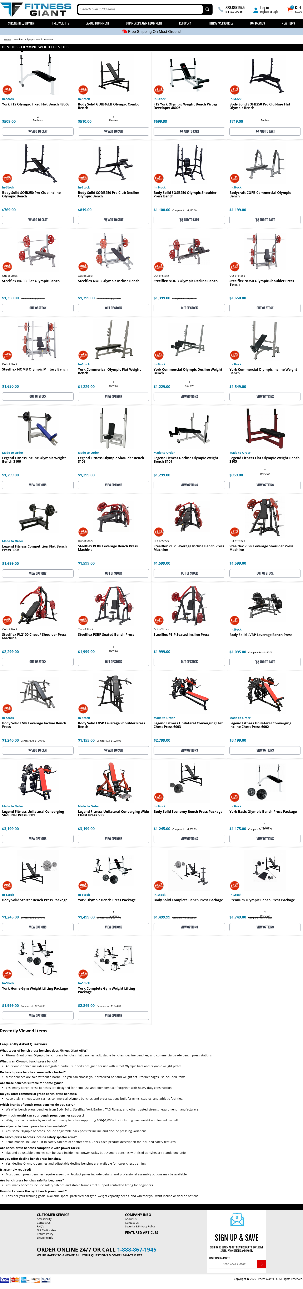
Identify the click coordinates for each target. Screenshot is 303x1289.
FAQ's (40, 1226)
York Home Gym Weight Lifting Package (35, 989)
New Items (288, 23)
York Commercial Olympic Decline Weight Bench (188, 371)
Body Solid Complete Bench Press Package (188, 900)
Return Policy (45, 1234)
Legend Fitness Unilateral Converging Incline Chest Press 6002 (260, 725)
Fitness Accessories (220, 23)
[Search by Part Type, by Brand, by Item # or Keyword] (207, 9)
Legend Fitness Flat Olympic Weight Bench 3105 (264, 460)
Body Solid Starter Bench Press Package (34, 900)
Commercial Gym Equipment (144, 23)
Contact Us (43, 1223)
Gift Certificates (46, 1230)
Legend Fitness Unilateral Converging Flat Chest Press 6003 (188, 725)
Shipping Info (45, 1237)
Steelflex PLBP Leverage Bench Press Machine (108, 548)
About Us (130, 1219)
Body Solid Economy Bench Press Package (188, 812)
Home (7, 39)
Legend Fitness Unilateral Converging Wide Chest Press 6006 (113, 813)
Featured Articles (141, 1232)
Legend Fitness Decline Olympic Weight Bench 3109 (186, 460)
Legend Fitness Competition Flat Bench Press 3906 (34, 548)
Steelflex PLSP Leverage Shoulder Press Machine (261, 548)
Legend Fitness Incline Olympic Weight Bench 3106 (34, 460)
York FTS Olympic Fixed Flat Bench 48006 (35, 105)
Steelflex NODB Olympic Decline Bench (186, 281)
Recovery (185, 23)
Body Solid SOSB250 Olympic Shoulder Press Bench (185, 194)
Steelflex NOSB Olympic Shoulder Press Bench (261, 283)
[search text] (140, 9)
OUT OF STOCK (37, 308)
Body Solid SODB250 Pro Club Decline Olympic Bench (108, 194)
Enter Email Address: (219, 1258)
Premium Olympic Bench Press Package (262, 900)
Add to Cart (38, 131)
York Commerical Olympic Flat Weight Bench (109, 371)
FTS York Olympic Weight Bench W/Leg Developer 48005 (185, 106)
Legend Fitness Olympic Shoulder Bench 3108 (111, 460)
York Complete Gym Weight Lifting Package (106, 990)
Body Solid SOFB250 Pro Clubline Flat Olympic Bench (259, 106)
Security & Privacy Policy (140, 1226)
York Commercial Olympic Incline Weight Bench (263, 371)
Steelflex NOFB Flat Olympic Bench (31, 281)
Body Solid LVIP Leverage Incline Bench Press (34, 725)
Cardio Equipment (97, 23)
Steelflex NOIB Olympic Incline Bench (109, 281)
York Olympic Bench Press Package (107, 900)
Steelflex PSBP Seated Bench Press (106, 635)
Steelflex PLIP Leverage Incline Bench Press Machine (189, 548)
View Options (113, 397)
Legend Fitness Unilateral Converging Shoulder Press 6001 (33, 813)
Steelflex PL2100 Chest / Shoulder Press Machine (34, 636)
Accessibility (44, 1219)
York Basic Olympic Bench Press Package (263, 812)
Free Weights (60, 23)
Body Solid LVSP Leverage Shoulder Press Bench (111, 725)
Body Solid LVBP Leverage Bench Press (260, 635)
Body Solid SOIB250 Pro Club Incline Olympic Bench (31, 194)
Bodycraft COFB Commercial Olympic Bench (260, 194)
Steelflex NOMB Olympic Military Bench (35, 370)
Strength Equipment (22, 23)
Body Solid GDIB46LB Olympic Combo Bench (108, 106)
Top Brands (257, 23)
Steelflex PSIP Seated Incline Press (181, 635)
